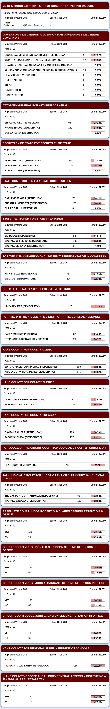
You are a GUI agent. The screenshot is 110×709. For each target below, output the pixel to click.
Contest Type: (32, 25)
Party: (7, 25)
